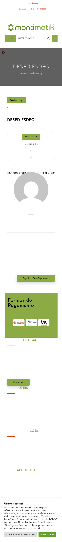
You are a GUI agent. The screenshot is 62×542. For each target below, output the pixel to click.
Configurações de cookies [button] (20, 534)
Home (23, 73)
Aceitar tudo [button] (47, 534)
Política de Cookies (18, 404)
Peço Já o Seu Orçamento (36, 278)
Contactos (18, 382)
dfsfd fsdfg (20, 120)
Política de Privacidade (20, 400)
